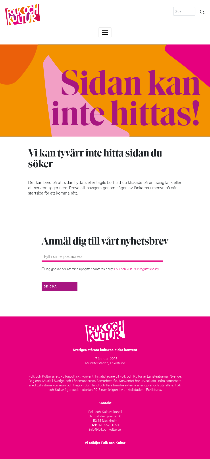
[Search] (184, 11)
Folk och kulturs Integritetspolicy (136, 268)
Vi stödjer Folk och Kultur (105, 442)
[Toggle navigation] (105, 32)
